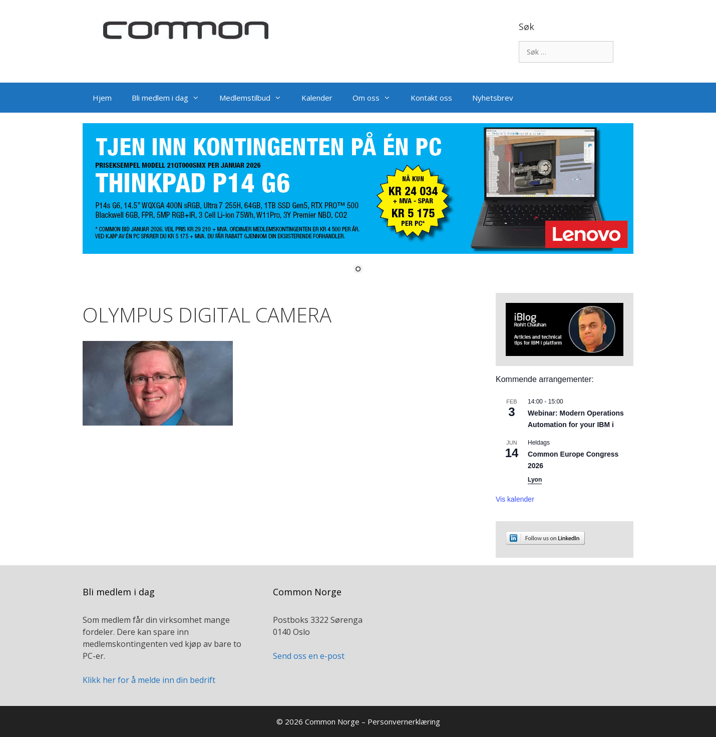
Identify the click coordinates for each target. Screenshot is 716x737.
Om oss (376, 98)
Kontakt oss (431, 98)
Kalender (316, 98)
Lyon (535, 479)
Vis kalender (515, 499)
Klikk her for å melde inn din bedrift (149, 679)
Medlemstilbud (255, 98)
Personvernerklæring (404, 721)
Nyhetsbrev (492, 98)
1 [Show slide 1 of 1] (358, 269)
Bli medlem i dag (170, 98)
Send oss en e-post (308, 655)
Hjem (102, 98)
